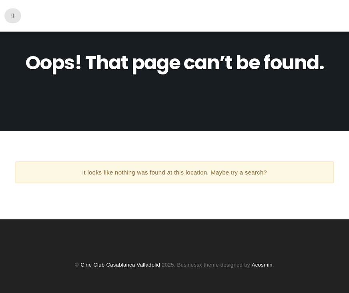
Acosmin (261, 265)
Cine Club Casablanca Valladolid (120, 265)
